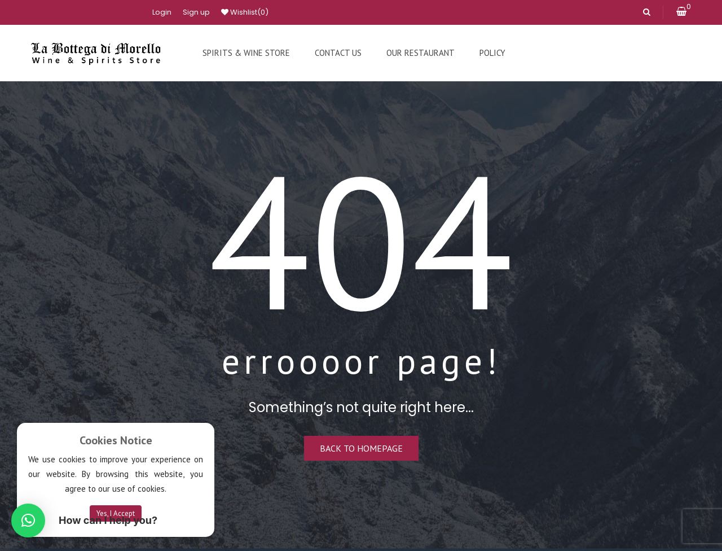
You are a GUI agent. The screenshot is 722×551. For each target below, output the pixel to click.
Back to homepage (361, 448)
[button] (28, 520)
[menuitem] (246, 53)
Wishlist (244, 12)
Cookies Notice (116, 440)
